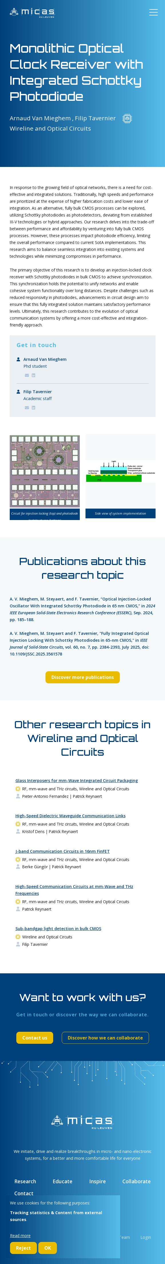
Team (124, 1237)
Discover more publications (82, 677)
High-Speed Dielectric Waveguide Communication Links (70, 815)
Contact (23, 1193)
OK (47, 1248)
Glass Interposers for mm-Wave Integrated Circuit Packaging (76, 780)
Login (145, 1237)
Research (25, 1181)
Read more (20, 1235)
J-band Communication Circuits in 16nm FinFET (62, 851)
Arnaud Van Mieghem (45, 359)
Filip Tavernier (37, 391)
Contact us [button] (34, 1038)
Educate (62, 1181)
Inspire (97, 1181)
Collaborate (136, 1181)
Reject (23, 1248)
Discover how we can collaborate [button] (105, 1038)
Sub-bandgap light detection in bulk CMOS (58, 928)
